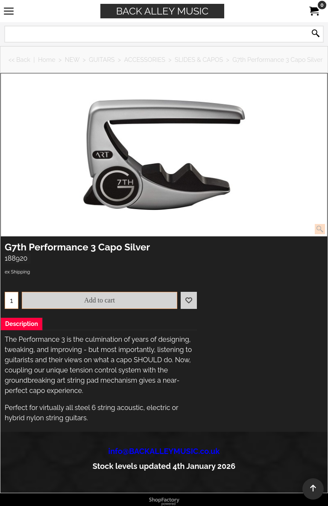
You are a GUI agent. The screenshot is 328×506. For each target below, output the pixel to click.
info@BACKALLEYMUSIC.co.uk (164, 451)
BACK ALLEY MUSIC (162, 11)
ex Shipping (17, 272)
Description (21, 323)
